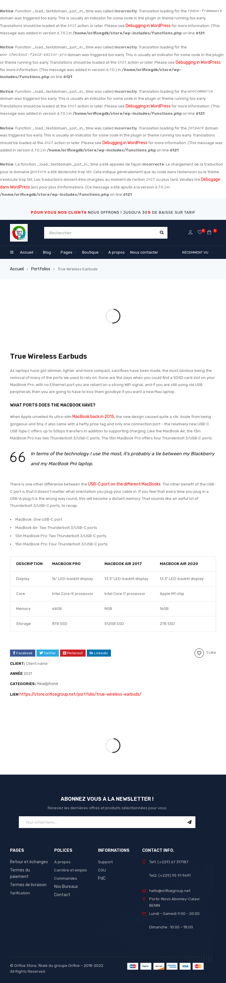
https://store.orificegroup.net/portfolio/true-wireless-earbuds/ (76, 690)
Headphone (47, 680)
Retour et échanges (28, 857)
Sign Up (189, 818)
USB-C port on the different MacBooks (122, 481)
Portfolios (40, 267)
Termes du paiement (28, 866)
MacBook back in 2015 (92, 414)
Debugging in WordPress (148, 25)
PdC (102, 874)
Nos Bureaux (65, 882)
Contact (61, 890)
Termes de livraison (27, 874)
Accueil (16, 267)
